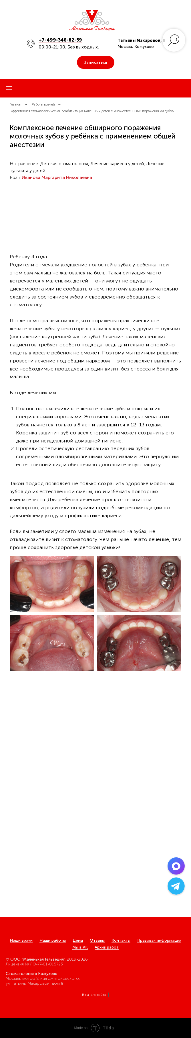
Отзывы (97, 940)
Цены (78, 940)
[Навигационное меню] (9, 88)
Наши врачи (21, 940)
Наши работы (52, 940)
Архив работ (107, 947)
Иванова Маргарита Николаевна (57, 177)
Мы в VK (80, 947)
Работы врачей (43, 104)
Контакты (121, 940)
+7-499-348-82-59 (60, 40)
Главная (15, 104)
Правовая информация (159, 940)
